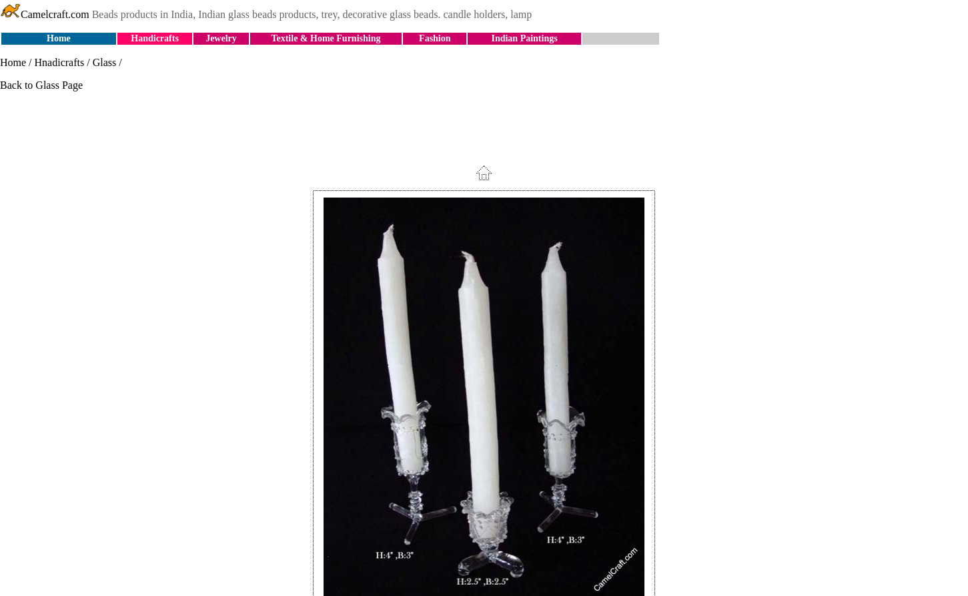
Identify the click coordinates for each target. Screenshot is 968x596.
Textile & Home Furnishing (325, 38)
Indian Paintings (524, 38)
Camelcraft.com (44, 14)
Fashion (434, 38)
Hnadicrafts (60, 62)
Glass (105, 62)
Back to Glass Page (41, 85)
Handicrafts (155, 38)
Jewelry (221, 38)
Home (59, 38)
